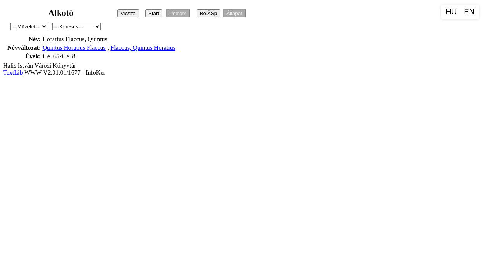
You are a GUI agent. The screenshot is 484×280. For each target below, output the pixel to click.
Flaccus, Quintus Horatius (142, 47)
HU (451, 11)
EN (469, 11)
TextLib (13, 72)
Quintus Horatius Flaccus (74, 47)
